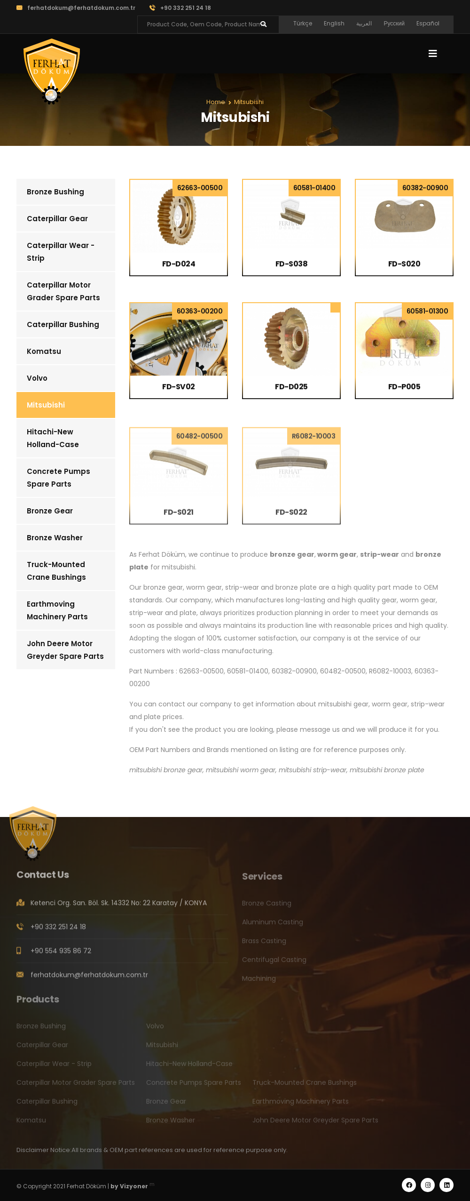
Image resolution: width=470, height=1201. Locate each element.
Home (215, 101)
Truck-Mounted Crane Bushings (56, 571)
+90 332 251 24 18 (180, 8)
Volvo (37, 378)
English (334, 23)
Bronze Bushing (55, 192)
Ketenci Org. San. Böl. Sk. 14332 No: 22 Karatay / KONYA (119, 906)
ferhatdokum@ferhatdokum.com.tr (75, 8)
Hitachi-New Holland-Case (53, 438)
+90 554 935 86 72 (61, 954)
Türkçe (302, 23)
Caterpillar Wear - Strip (60, 251)
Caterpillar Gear (57, 219)
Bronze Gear (50, 511)
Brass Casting (264, 944)
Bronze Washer (55, 538)
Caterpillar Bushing (63, 324)
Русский (394, 23)
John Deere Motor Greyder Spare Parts (65, 650)
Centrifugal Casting (274, 963)
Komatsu (44, 351)
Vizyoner (134, 1186)
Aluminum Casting (272, 925)
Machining (259, 981)
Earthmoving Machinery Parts (57, 610)
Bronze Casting (266, 906)
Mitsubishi (46, 405)
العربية (364, 23)
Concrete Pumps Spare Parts (58, 477)
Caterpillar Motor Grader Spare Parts (63, 291)
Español (427, 23)
